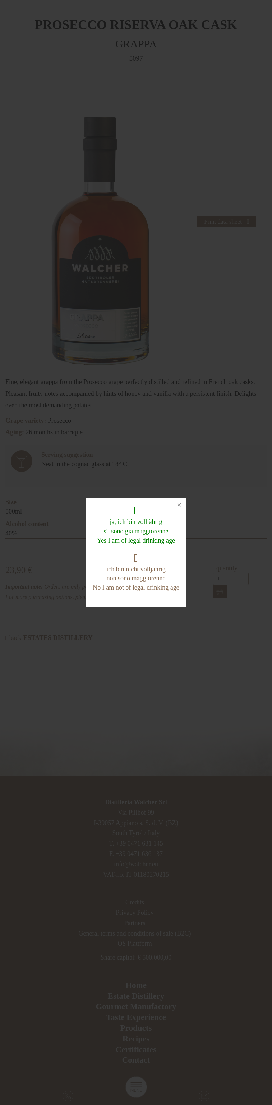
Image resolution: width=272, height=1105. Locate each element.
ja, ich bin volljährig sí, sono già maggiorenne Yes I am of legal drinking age (136, 524)
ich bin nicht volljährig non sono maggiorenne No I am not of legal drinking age (136, 572)
